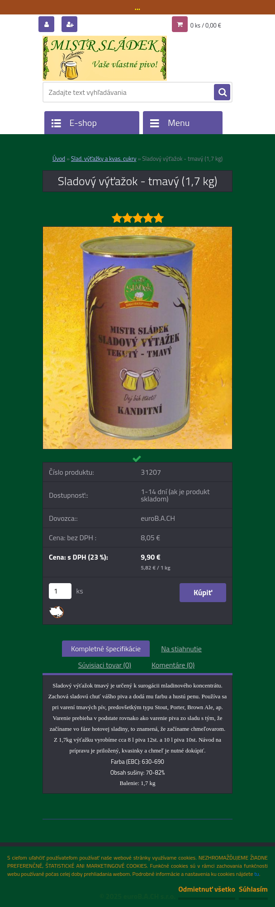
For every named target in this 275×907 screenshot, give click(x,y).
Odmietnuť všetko (206, 889)
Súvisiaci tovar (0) (104, 664)
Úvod (58, 158)
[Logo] (105, 58)
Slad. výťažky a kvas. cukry (104, 158)
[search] (222, 92)
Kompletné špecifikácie (106, 648)
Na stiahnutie (181, 648)
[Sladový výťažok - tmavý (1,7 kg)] (137, 230)
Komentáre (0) (173, 664)
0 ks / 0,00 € (205, 25)
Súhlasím (253, 889)
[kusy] (60, 591)
